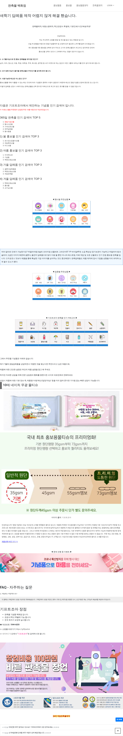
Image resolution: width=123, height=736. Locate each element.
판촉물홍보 (10, 258)
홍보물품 (57, 5)
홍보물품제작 (82, 5)
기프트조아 (66, 517)
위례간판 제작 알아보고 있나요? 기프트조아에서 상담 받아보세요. (31, 727)
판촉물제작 (97, 5)
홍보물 (69, 5)
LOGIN (110, 5)
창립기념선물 (9, 122)
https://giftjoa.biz (23, 629)
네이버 (5, 634)
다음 (11, 634)
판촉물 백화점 (17, 5)
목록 (119, 719)
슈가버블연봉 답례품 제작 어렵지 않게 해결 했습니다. (27, 732)
